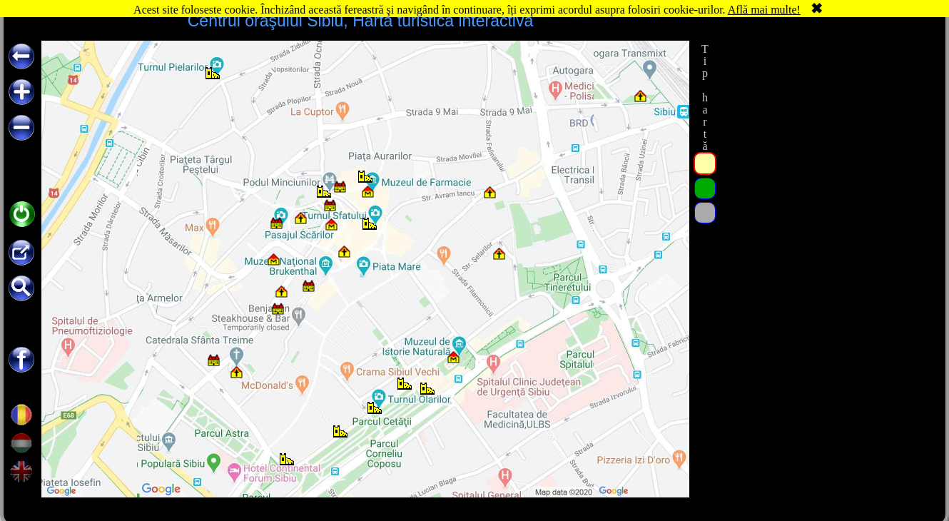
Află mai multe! (764, 10)
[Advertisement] (826, 130)
